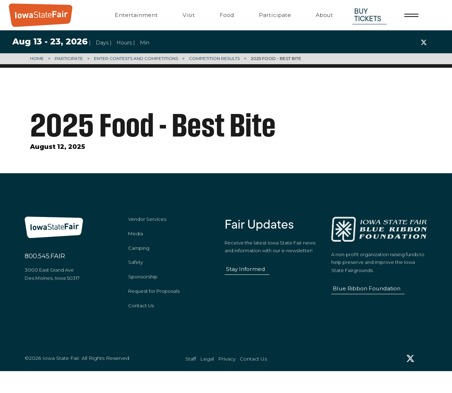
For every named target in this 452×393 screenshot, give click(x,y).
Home (37, 58)
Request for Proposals (154, 304)
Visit (189, 15)
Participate (275, 15)
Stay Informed (245, 281)
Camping (138, 261)
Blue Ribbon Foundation (366, 301)
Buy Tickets (367, 15)
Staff (190, 379)
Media (135, 246)
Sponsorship (142, 289)
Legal (207, 379)
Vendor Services (147, 232)
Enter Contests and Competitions (136, 58)
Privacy (227, 379)
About (324, 15)
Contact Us (141, 318)
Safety (135, 275)
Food (227, 15)
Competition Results (214, 58)
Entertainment (136, 15)
